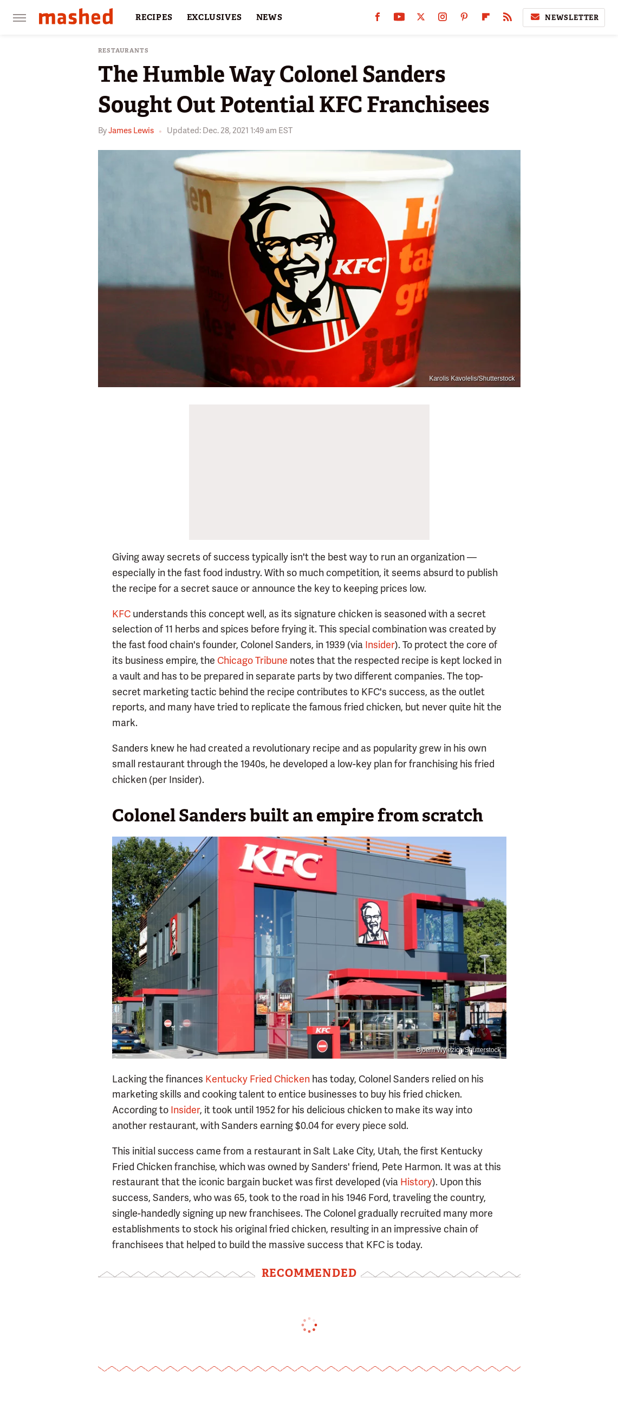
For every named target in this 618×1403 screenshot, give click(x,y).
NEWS (269, 17)
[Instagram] (442, 19)
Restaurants (123, 51)
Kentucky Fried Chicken (257, 1079)
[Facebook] (377, 19)
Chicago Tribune (252, 660)
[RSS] (507, 19)
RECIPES (154, 17)
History (416, 1182)
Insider (380, 644)
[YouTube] (399, 19)
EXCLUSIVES (214, 17)
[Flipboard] (485, 19)
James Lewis (131, 130)
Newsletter (564, 17)
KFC (121, 614)
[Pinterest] (464, 19)
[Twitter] (420, 19)
